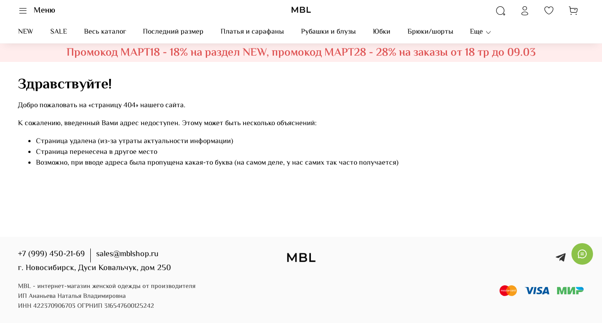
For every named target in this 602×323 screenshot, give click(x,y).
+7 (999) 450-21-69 (51, 254)
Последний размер (173, 32)
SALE (58, 32)
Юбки (381, 32)
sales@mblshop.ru (127, 254)
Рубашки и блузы (328, 32)
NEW (25, 32)
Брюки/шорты (430, 32)
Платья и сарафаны (252, 32)
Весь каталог (105, 32)
